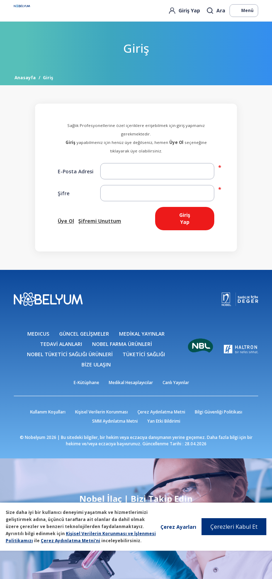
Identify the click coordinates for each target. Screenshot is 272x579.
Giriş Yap (184, 218)
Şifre (63, 193)
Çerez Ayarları (178, 526)
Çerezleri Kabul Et (233, 527)
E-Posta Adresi (76, 171)
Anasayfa (25, 78)
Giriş (48, 78)
